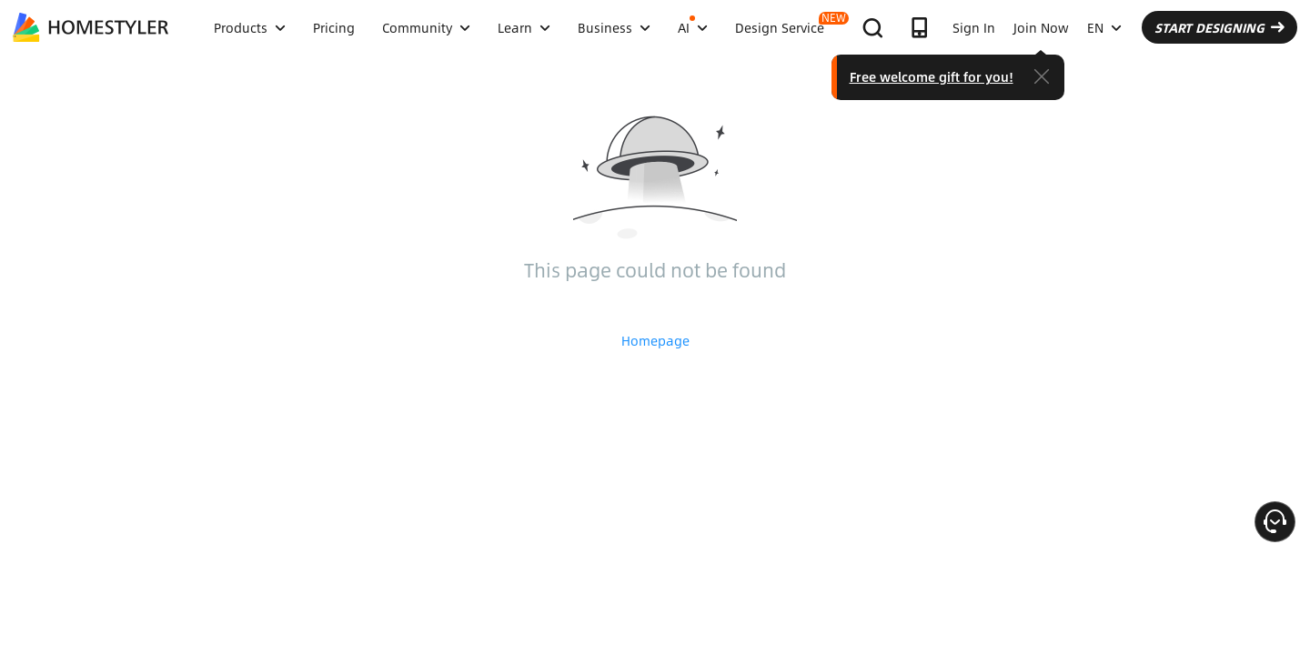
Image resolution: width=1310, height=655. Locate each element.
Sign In (973, 27)
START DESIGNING (1219, 27)
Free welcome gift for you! (931, 76)
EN (1104, 27)
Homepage (655, 340)
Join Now (1041, 27)
